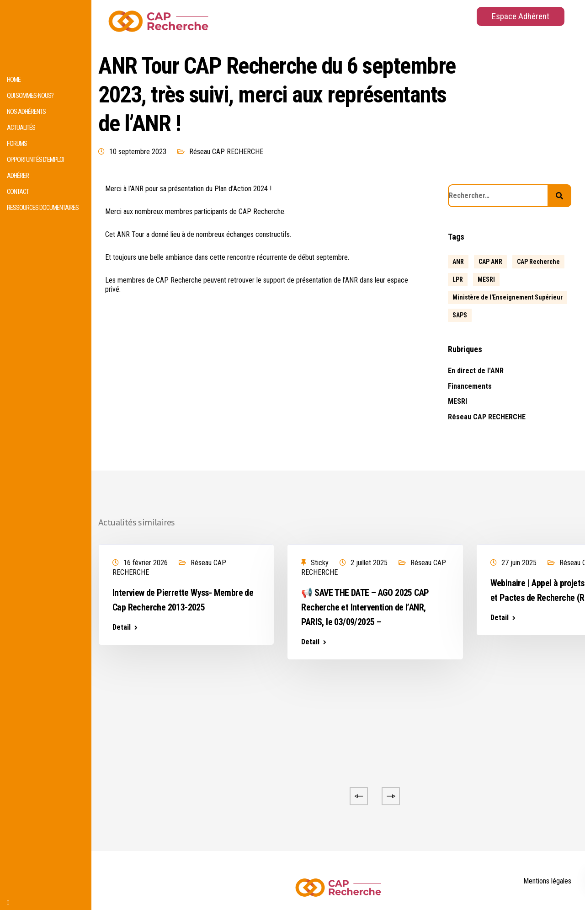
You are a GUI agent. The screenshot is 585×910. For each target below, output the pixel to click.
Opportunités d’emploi (35, 160)
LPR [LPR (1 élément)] (457, 279)
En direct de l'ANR (476, 370)
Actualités (21, 128)
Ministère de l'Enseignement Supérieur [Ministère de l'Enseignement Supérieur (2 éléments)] (507, 297)
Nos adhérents (26, 112)
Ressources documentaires (43, 208)
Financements (470, 386)
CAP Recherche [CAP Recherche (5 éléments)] (538, 261)
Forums (17, 144)
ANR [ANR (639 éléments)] (458, 261)
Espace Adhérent (520, 16)
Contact (18, 192)
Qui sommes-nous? (30, 96)
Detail (121, 627)
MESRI (457, 401)
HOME (14, 80)
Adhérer (18, 176)
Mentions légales (547, 881)
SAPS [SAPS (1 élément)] (459, 315)
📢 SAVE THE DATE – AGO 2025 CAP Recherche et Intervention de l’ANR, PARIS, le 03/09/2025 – (365, 607)
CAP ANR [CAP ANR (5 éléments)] (490, 261)
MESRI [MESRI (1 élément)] (486, 279)
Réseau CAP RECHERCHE (226, 151)
